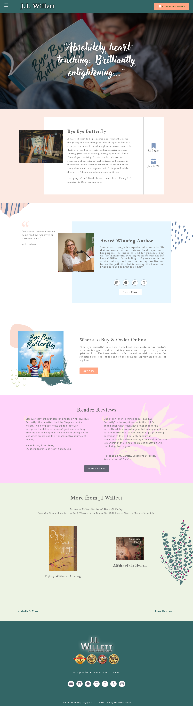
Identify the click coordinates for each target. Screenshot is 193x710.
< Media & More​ (28, 611)
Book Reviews (100, 672)
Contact (115, 672)
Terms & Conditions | (71, 702)
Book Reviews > (165, 611)
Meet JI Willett (81, 672)
